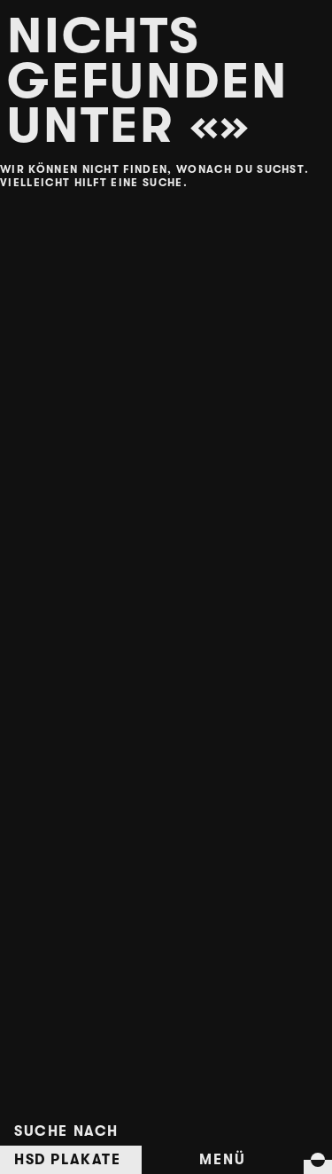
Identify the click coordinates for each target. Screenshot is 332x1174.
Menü (222, 1160)
